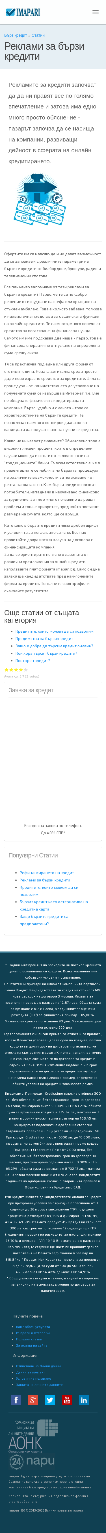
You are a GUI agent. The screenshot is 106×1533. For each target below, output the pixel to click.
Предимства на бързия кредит (44, 638)
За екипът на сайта (31, 1345)
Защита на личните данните (39, 1384)
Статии (38, 35)
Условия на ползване (33, 1378)
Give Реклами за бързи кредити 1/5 (6, 669)
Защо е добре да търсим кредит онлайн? (54, 645)
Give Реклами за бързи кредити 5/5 (25, 669)
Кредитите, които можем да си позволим (55, 631)
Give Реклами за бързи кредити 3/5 (16, 669)
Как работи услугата (33, 1327)
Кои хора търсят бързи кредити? (46, 653)
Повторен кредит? (33, 660)
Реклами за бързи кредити (45, 879)
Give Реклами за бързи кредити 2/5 (11, 669)
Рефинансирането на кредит (47, 872)
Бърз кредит (15, 35)
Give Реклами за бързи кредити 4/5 (21, 669)
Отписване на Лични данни (38, 1366)
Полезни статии (29, 1339)
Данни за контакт (30, 1372)
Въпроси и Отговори (33, 1333)
